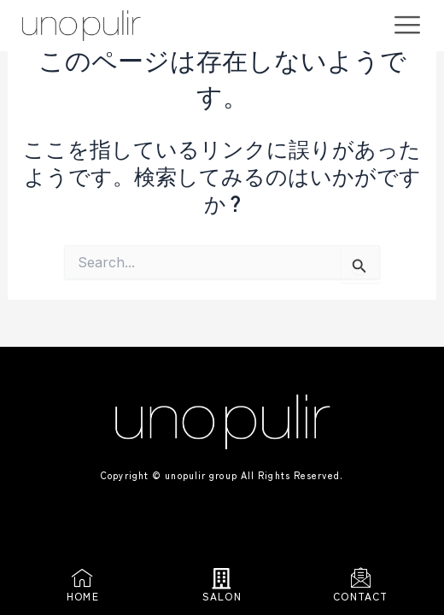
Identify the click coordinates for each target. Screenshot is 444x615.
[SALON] (221, 578)
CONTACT (360, 596)
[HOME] (83, 578)
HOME (83, 596)
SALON (222, 596)
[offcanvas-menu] (407, 25)
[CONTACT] (360, 578)
